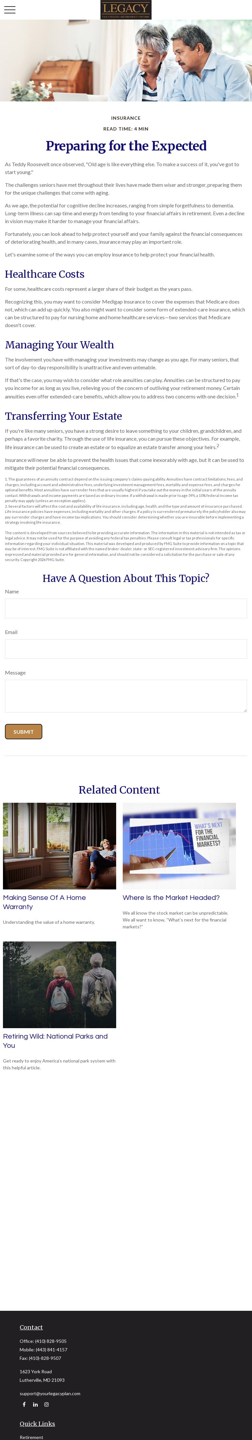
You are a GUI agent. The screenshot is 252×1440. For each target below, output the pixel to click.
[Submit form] (23, 731)
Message (15, 672)
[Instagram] (46, 1404)
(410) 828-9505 (51, 1341)
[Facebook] (24, 1404)
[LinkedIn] (35, 1404)
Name (12, 591)
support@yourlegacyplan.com (50, 1393)
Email (11, 632)
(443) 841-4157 (51, 1349)
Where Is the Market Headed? (171, 898)
